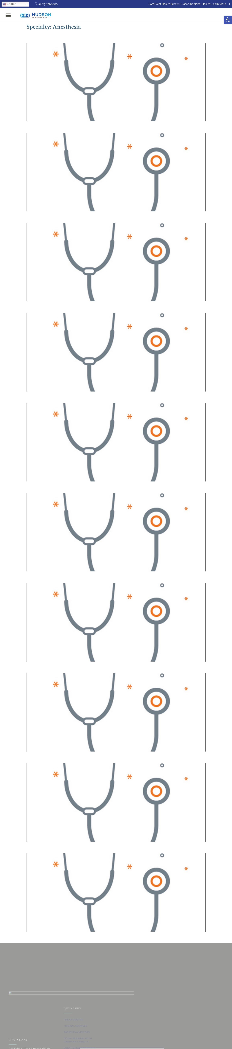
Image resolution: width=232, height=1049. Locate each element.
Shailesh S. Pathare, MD (56, 397)
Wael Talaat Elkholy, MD (56, 667)
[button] (228, 20)
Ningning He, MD (48, 757)
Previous (34, 937)
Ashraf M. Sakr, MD (50, 577)
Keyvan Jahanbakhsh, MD (58, 37)
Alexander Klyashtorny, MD (60, 487)
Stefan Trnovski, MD (51, 847)
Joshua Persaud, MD (52, 127)
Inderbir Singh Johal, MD (57, 217)
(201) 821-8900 (46, 4)
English (9, 4)
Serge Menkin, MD (50, 307)
